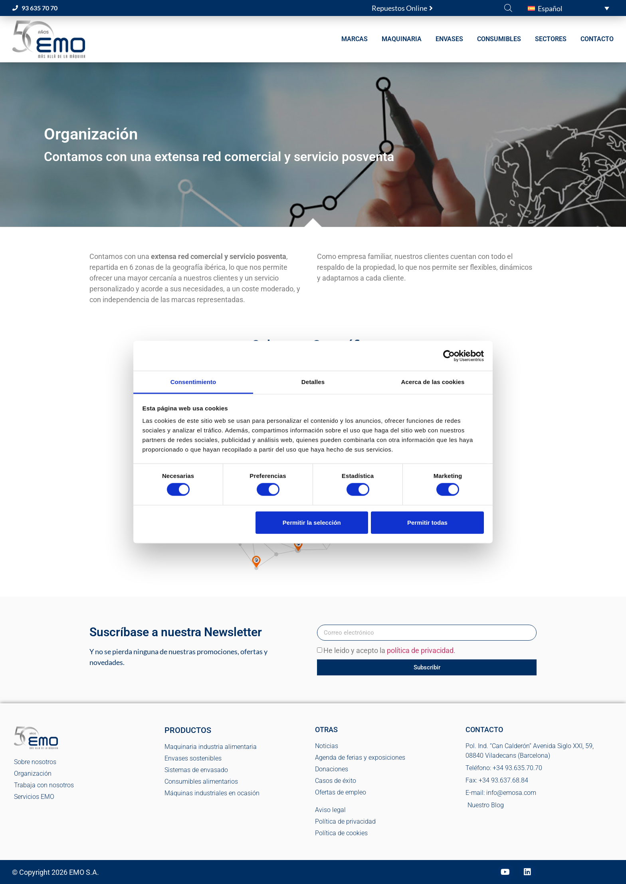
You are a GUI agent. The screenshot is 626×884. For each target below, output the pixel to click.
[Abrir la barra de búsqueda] (508, 7)
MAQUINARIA (402, 39)
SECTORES (551, 39)
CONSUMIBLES (499, 39)
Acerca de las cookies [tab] (433, 381)
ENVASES (449, 39)
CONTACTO (597, 39)
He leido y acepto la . (389, 651)
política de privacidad (420, 651)
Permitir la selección (312, 522)
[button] (568, 8)
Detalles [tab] (313, 381)
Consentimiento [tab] (193, 381)
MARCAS (354, 39)
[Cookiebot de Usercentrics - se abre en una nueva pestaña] (449, 356)
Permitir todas (427, 522)
